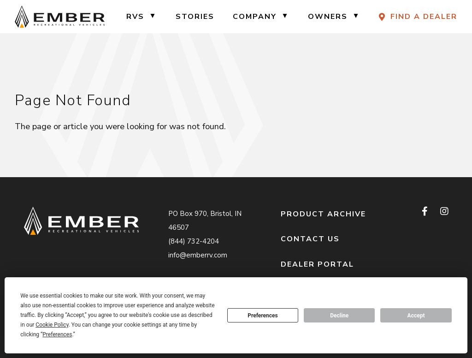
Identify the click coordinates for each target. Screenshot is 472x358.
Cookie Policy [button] (51, 325)
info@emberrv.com (197, 255)
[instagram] (444, 211)
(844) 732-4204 (193, 241)
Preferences (263, 315)
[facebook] (425, 211)
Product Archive (323, 214)
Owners (328, 17)
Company (255, 17)
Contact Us (310, 239)
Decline (339, 315)
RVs (135, 17)
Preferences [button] (57, 334)
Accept (416, 315)
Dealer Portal (317, 264)
